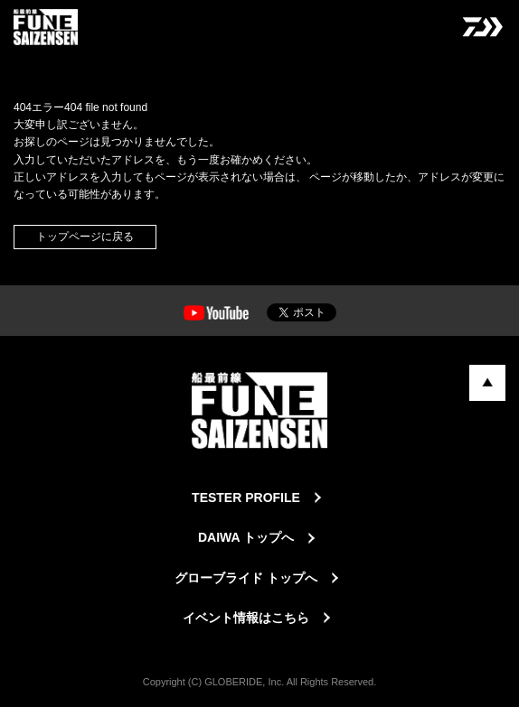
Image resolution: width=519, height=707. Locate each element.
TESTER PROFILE (246, 497)
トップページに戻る (85, 236)
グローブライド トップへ (246, 578)
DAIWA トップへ (246, 537)
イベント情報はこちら (246, 617)
